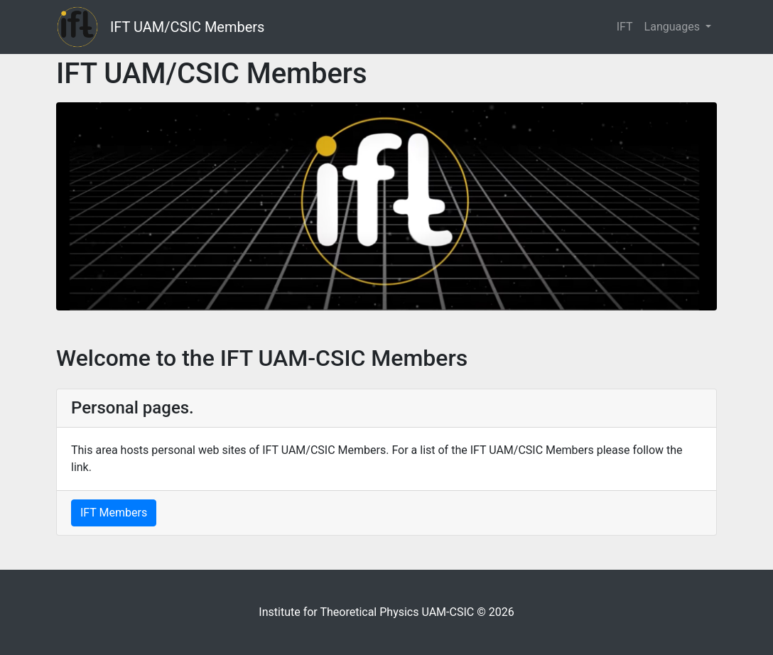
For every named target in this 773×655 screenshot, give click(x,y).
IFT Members (113, 512)
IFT (625, 26)
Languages (673, 26)
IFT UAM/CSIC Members (187, 27)
